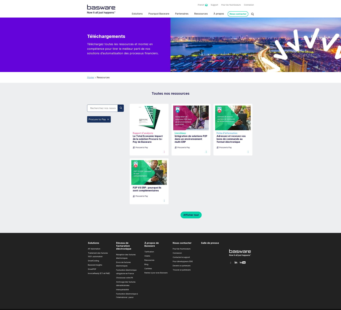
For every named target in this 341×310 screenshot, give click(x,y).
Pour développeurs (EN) (183, 261)
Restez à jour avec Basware (155, 273)
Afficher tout (191, 214)
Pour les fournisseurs (231, 5)
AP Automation (94, 249)
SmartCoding (93, 261)
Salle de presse (210, 242)
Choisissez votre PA (124, 278)
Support (214, 5)
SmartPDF (92, 269)
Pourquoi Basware (158, 13)
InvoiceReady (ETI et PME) (99, 273)
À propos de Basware (151, 244)
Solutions (137, 13)
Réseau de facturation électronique (123, 245)
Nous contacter (238, 14)
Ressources (201, 13)
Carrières (148, 268)
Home (90, 77)
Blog (146, 264)
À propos (219, 13)
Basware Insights (95, 265)
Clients (147, 256)
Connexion (249, 5)
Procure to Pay (99, 119)
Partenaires (181, 13)
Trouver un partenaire (182, 270)
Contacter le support (181, 257)
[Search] (105, 108)
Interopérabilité (122, 290)
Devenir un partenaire (181, 266)
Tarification (149, 252)
